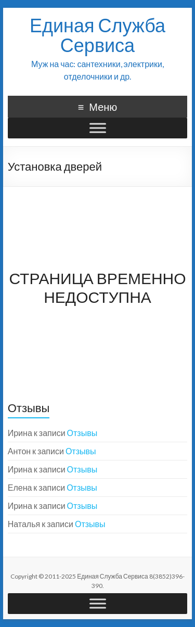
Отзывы (82, 433)
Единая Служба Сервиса (97, 35)
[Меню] (97, 128)
